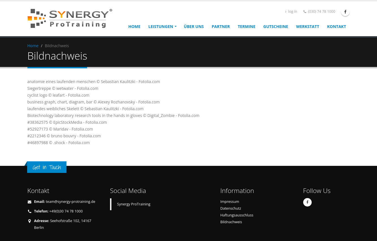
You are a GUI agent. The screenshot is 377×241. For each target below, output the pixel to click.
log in (291, 11)
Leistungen (160, 26)
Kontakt (336, 26)
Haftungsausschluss (236, 215)
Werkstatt (307, 26)
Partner (221, 26)
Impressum (229, 201)
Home (134, 26)
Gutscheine (275, 26)
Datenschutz (230, 208)
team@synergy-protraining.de (70, 201)
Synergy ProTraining (133, 204)
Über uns (194, 26)
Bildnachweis (231, 222)
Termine (246, 26)
